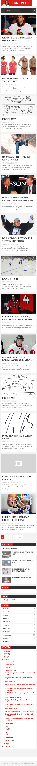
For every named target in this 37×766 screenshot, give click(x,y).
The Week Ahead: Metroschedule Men (21, 577)
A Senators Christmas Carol (9, 548)
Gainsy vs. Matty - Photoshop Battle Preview (22, 561)
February (8, 737)
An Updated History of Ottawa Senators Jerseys (23, 553)
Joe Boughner (6, 618)
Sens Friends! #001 (9, 398)
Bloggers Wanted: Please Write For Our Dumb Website (19, 715)
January (8, 740)
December (9, 662)
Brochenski (6, 642)
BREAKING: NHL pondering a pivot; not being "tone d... (19, 678)
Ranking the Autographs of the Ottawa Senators (20, 711)
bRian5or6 (5, 638)
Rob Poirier (6, 625)
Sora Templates (15, 763)
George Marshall (7, 635)
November (9, 665)
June (7, 726)
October (8, 667)
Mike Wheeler (6, 622)
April (7, 732)
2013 (5, 746)
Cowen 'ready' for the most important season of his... (20, 685)
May (7, 729)
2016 (5, 657)
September (9, 670)
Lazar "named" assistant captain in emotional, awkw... (19, 705)
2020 (5, 651)
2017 (5, 654)
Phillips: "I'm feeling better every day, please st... (19, 701)
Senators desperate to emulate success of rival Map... (20, 673)
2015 (5, 659)
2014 (5, 744)
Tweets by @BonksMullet (8, 600)
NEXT (20, 537)
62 (14, 537)
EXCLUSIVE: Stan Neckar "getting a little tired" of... (19, 693)
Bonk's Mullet (6, 608)
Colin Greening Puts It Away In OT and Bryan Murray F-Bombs (22, 570)
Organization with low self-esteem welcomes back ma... (19, 689)
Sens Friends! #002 (9, 119)
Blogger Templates (28, 763)
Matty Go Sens (6, 632)
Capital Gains (6, 612)
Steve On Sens (6, 628)
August (8, 723)
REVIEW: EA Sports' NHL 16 (11, 279)
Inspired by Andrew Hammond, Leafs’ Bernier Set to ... (19, 719)
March (8, 734)
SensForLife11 (6, 615)
